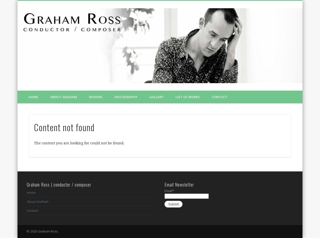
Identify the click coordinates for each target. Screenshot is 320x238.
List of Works (188, 97)
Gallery (157, 97)
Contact (220, 97)
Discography (126, 97)
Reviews (95, 97)
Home (33, 97)
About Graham (63, 97)
